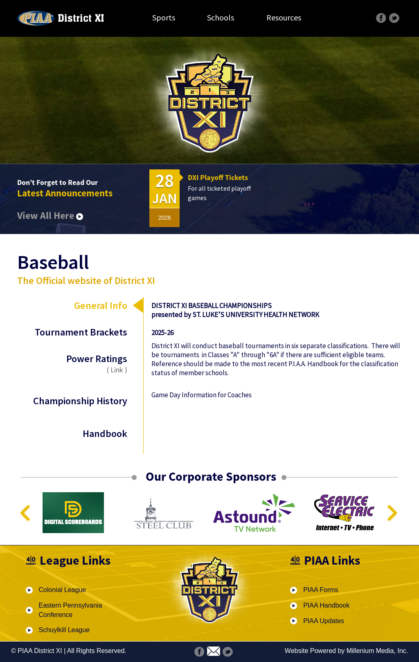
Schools (220, 17)
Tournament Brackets (81, 332)
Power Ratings (80, 363)
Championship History (80, 400)
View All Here (50, 215)
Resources (283, 17)
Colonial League (62, 589)
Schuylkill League (64, 629)
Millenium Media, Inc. (377, 650)
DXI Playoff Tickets (218, 177)
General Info (100, 305)
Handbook (105, 433)
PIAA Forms (320, 589)
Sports (163, 17)
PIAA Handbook (326, 605)
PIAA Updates (323, 620)
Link (116, 369)
